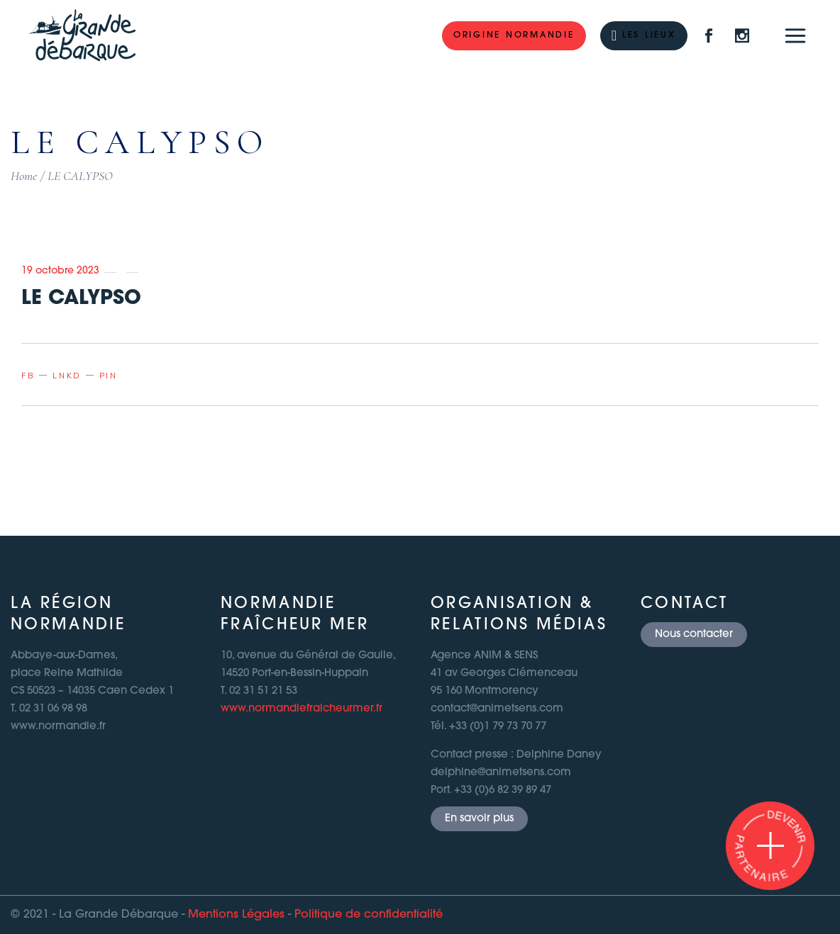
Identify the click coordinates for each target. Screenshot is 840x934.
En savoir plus (479, 819)
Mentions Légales (236, 915)
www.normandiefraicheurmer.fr (301, 709)
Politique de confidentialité (368, 915)
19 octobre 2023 (60, 271)
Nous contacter (694, 634)
